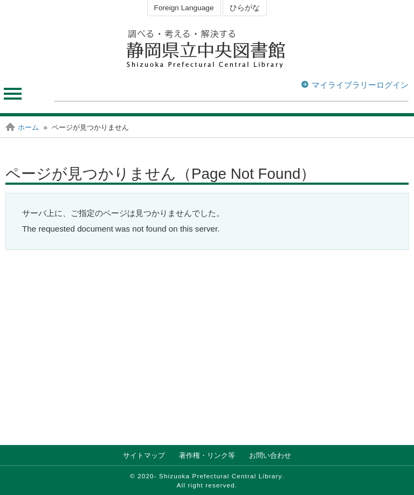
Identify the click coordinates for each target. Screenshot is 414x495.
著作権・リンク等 (207, 455)
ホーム (28, 127)
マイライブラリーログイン (360, 84)
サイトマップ (144, 455)
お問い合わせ (270, 455)
